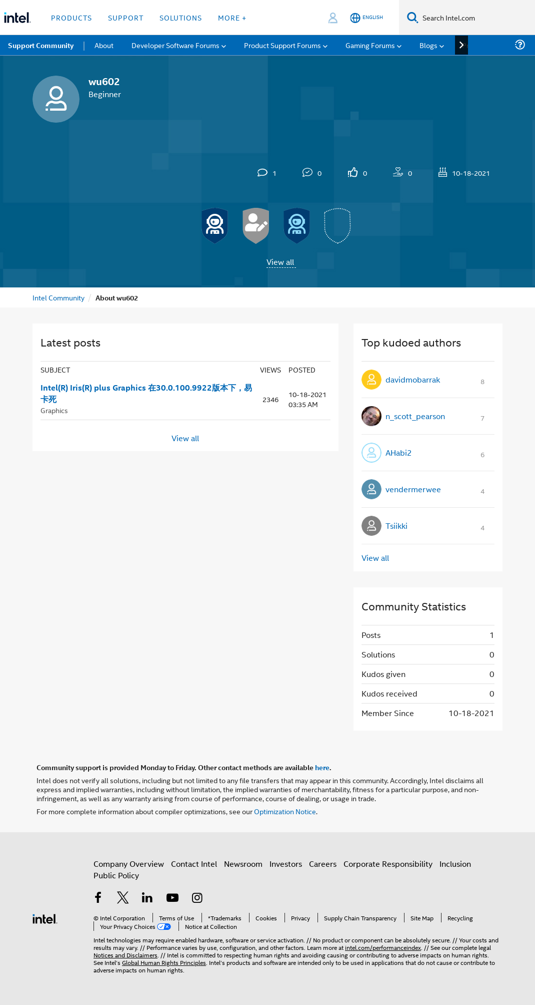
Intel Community (58, 297)
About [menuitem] (104, 45)
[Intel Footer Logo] (45, 917)
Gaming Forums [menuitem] (370, 45)
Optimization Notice (285, 811)
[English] (367, 18)
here (322, 767)
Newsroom (243, 863)
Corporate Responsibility (388, 863)
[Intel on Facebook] (98, 898)
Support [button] (126, 17)
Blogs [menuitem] (429, 45)
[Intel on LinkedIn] (147, 898)
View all (280, 261)
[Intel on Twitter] (123, 898)
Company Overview (129, 863)
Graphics (54, 410)
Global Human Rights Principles (164, 962)
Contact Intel (194, 863)
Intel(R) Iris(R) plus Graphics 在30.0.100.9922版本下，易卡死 (146, 393)
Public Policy (116, 875)
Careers (322, 863)
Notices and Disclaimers (126, 954)
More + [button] (232, 17)
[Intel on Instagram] (197, 898)
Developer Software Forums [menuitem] (176, 45)
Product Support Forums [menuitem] (282, 45)
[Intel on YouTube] (172, 898)
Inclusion (455, 863)
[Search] (412, 17)
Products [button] (71, 17)
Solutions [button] (181, 17)
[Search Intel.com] (476, 18)
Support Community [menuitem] (41, 45)
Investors (286, 863)
